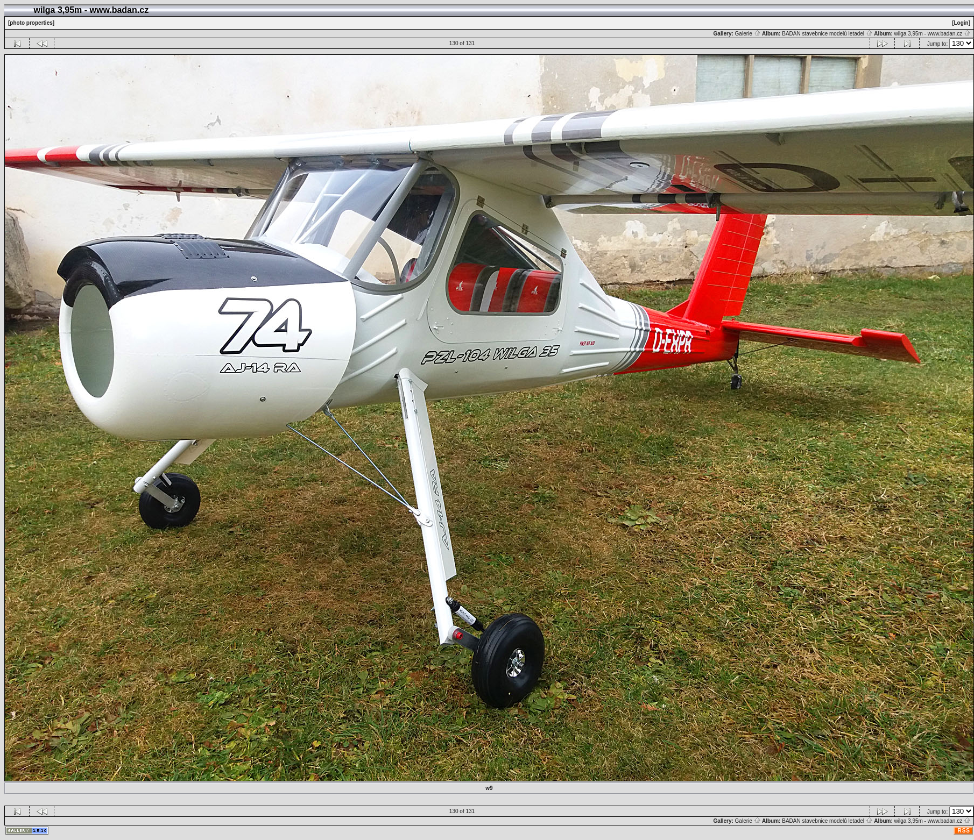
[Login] (961, 23)
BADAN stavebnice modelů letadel (827, 34)
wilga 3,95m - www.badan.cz (932, 34)
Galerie (748, 34)
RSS (963, 831)
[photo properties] (31, 23)
